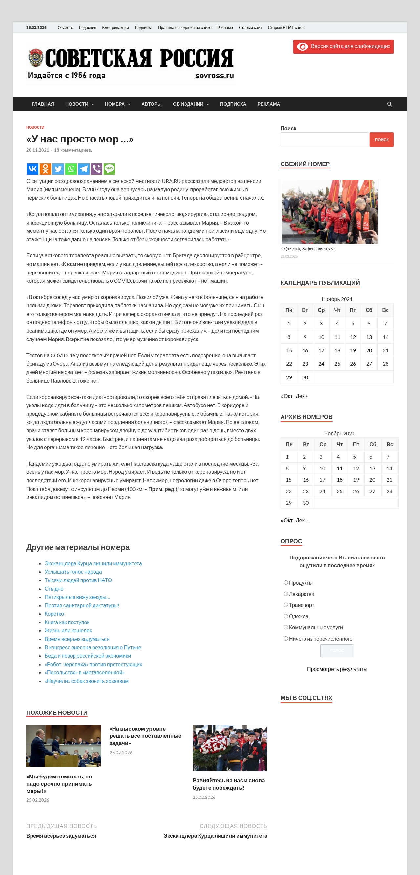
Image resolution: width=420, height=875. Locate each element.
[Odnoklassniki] (45, 169)
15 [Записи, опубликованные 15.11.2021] (289, 350)
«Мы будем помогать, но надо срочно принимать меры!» (59, 783)
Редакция (87, 27)
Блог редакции (115, 27)
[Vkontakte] (32, 169)
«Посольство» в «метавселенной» (85, 672)
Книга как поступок (67, 622)
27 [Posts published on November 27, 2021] (372, 491)
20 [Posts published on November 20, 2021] (372, 479)
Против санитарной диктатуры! (82, 605)
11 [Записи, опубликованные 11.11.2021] (337, 337)
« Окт (287, 396)
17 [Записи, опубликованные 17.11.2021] (321, 350)
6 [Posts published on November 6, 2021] (370, 456)
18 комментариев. (73, 150)
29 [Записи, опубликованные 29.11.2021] (289, 377)
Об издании (188, 104)
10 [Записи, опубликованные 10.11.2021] (321, 337)
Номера (115, 104)
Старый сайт (250, 27)
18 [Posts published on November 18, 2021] (340, 479)
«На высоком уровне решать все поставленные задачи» (146, 735)
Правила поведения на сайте (184, 27)
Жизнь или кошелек (68, 630)
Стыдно (54, 588)
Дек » (302, 396)
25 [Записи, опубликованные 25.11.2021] (337, 364)
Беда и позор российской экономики (88, 655)
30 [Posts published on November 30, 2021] (306, 502)
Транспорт (301, 605)
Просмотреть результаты (337, 669)
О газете (65, 27)
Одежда (298, 616)
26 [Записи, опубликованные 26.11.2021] (353, 364)
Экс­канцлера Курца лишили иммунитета (93, 563)
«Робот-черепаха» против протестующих (93, 664)
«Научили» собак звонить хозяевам (87, 681)
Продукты (301, 583)
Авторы (151, 104)
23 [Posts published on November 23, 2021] (306, 491)
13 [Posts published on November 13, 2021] (372, 468)
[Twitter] (58, 169)
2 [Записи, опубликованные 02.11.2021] (305, 323)
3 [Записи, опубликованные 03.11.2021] (321, 323)
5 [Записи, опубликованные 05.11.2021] (352, 323)
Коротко (54, 613)
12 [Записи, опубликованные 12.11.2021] (353, 337)
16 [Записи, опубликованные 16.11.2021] (305, 350)
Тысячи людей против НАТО (78, 580)
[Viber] (96, 169)
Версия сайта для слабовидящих (343, 46)
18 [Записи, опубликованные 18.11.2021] (337, 350)
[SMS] (109, 169)
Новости (76, 104)
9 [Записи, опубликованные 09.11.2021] (305, 337)
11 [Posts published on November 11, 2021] (340, 468)
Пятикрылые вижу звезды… (77, 597)
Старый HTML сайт (285, 27)
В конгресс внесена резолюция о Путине (93, 647)
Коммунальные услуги (316, 627)
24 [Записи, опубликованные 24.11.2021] (321, 364)
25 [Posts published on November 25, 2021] (340, 491)
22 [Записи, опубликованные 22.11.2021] (289, 364)
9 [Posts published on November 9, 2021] (304, 468)
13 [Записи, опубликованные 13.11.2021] (369, 337)
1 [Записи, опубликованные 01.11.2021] (288, 323)
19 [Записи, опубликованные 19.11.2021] (353, 350)
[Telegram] (84, 169)
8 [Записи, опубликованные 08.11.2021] (288, 337)
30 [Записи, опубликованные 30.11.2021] (305, 377)
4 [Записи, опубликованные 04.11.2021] (337, 323)
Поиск (288, 128)
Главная (43, 104)
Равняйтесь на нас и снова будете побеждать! (229, 784)
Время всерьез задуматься (77, 639)
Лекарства (301, 594)
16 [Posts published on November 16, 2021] (306, 479)
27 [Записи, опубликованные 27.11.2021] (369, 364)
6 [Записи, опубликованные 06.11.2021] (369, 323)
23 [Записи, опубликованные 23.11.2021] (305, 364)
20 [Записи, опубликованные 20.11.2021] (369, 350)
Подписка (143, 27)
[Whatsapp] (71, 169)
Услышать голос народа (73, 571)
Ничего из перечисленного (321, 638)
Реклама (225, 27)
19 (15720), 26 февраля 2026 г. (308, 248)
